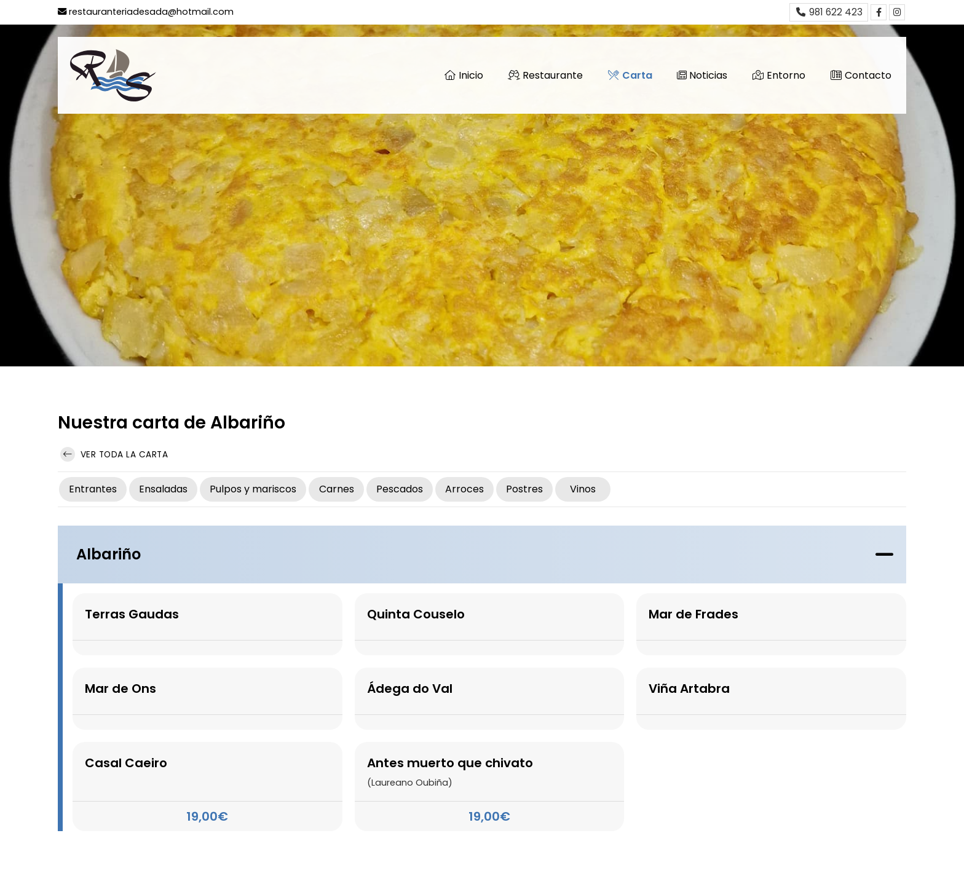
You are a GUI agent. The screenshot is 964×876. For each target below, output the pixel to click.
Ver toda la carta (114, 454)
